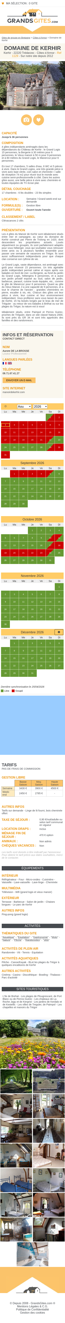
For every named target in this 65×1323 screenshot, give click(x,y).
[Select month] (24, 406)
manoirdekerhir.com (14, 392)
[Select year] (40, 406)
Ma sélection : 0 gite (22, 3)
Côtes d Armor (40, 37)
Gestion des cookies (32, 1312)
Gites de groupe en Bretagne (16, 37)
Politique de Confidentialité (32, 1309)
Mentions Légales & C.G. (32, 1306)
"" (8, 937)
